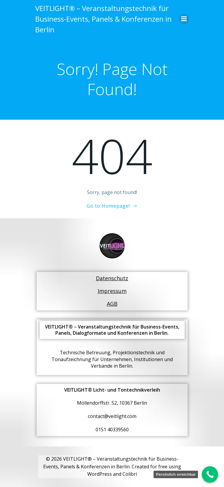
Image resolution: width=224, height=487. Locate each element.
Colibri (130, 474)
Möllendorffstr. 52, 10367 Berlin (112, 403)
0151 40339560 (112, 429)
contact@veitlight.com (112, 416)
